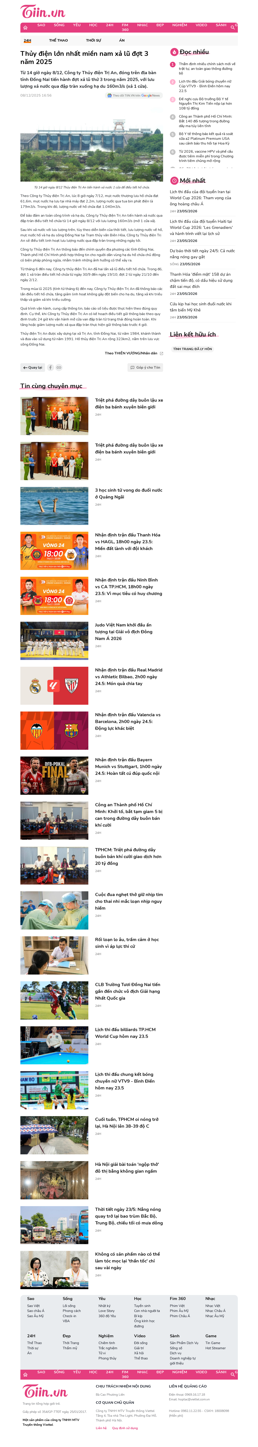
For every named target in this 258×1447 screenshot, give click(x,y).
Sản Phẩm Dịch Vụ (184, 1343)
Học (93, 25)
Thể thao (141, 1358)
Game (240, 25)
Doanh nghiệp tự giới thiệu (182, 1361)
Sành (221, 25)
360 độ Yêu (107, 1316)
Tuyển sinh (142, 1306)
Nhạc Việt (212, 1306)
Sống (59, 25)
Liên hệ (101, 1428)
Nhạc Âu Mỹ (214, 1316)
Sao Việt (33, 1306)
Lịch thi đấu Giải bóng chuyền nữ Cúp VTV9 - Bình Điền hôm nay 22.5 (205, 86)
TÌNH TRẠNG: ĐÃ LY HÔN (192, 349)
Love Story (107, 1311)
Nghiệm (179, 25)
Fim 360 (125, 27)
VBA (66, 1321)
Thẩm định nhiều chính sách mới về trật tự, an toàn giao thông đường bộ (207, 69)
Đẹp (160, 25)
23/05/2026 (187, 211)
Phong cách (72, 1311)
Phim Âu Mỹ (179, 1311)
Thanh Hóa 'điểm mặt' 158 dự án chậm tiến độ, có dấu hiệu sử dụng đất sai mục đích (201, 280)
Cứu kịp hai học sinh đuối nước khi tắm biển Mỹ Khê (200, 307)
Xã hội (139, 1353)
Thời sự (93, 40)
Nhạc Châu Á (215, 1311)
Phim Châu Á (180, 1316)
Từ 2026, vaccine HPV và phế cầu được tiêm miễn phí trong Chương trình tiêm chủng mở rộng (206, 156)
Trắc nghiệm (108, 1348)
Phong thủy (107, 1358)
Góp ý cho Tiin (145, 367)
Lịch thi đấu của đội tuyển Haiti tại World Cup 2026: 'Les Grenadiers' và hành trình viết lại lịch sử (201, 227)
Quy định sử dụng (125, 1428)
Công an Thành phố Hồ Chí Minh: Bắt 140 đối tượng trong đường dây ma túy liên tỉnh (205, 121)
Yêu (77, 25)
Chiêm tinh (107, 1343)
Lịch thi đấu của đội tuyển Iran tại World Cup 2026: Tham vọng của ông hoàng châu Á (200, 198)
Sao (41, 25)
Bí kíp (138, 1316)
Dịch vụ (175, 1353)
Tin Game (212, 1343)
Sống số (176, 1348)
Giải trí (139, 1348)
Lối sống (69, 1306)
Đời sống (140, 1343)
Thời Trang (71, 1343)
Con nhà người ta (147, 1311)
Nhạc (142, 25)
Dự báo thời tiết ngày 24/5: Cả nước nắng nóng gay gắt (202, 254)
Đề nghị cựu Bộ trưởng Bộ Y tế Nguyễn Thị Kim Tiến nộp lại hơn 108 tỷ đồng (205, 104)
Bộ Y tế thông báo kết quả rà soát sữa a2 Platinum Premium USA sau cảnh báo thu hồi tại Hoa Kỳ (206, 139)
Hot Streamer (215, 1348)
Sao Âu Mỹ (35, 1316)
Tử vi (102, 1353)
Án (122, 40)
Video (201, 25)
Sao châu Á (35, 1311)
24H (109, 25)
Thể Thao (58, 40)
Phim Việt (177, 1306)
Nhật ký (105, 1306)
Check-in (69, 1316)
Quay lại (32, 367)
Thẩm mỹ (70, 1348)
